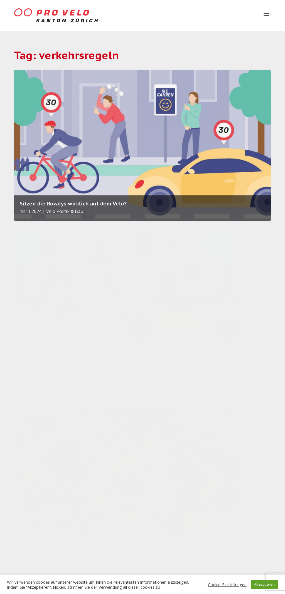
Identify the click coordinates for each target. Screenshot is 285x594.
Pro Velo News (143, 297)
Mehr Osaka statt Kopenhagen (113, 539)
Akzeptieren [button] (264, 584)
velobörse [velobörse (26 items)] (161, 468)
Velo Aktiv (104, 488)
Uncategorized (225, 467)
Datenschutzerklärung (35, 515)
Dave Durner (127, 290)
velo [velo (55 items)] (189, 441)
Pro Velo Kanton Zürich (50, 290)
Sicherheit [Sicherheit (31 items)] (161, 454)
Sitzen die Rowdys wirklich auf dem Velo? (73, 196)
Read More (35, 352)
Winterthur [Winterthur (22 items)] (185, 481)
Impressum (24, 502)
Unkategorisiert (226, 481)
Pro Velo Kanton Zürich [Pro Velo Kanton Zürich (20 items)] (168, 497)
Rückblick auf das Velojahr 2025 (113, 446)
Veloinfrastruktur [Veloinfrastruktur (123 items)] (170, 414)
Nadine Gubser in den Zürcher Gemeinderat (117, 413)
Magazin (117, 297)
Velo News (221, 508)
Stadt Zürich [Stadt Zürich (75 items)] (163, 428)
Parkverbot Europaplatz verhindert (108, 507)
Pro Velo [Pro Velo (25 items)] (191, 468)
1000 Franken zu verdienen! (129, 277)
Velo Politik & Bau (64, 204)
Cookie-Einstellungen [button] (227, 584)
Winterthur (222, 549)
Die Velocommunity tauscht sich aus (115, 475)
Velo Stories (223, 536)
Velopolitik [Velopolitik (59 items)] (162, 441)
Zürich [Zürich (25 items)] (157, 481)
